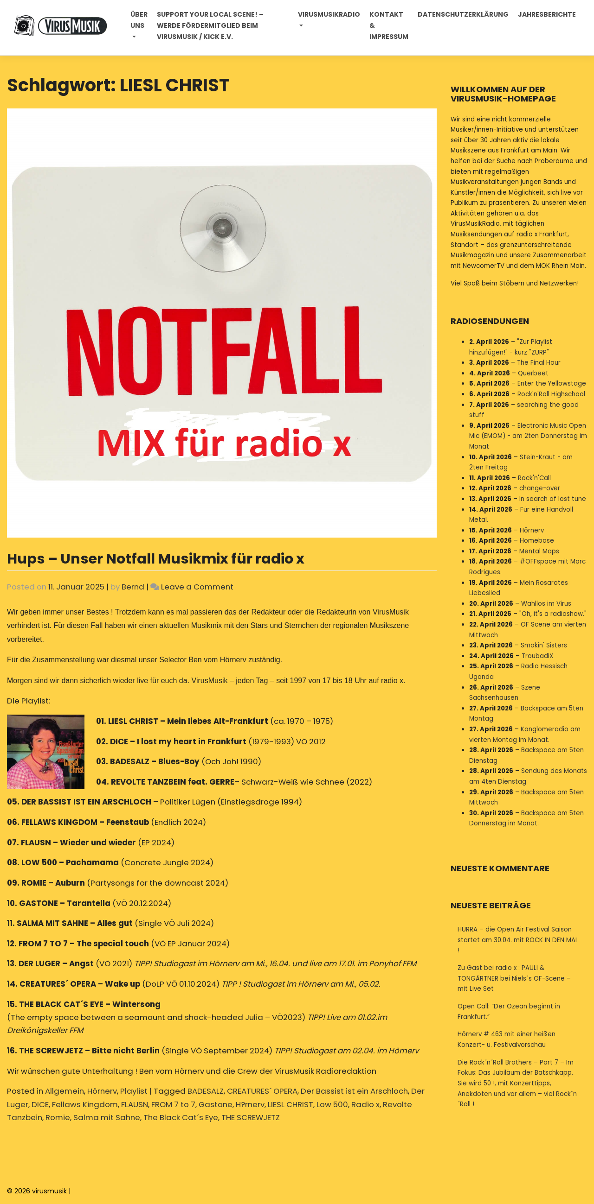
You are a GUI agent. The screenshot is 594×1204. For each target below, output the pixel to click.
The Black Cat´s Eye (180, 1117)
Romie (57, 1117)
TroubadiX (537, 656)
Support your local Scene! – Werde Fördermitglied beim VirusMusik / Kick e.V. (210, 26)
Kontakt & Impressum (388, 26)
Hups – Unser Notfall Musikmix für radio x (155, 559)
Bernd (133, 586)
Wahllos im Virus (546, 603)
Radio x (365, 1104)
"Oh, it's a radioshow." (553, 613)
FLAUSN (134, 1104)
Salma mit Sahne (106, 1117)
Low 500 (332, 1104)
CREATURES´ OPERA (262, 1090)
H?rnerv (250, 1104)
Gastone (215, 1104)
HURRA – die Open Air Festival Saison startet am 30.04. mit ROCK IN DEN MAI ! (517, 940)
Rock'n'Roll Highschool (551, 394)
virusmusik (49, 1191)
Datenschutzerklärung (462, 14)
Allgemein (64, 1090)
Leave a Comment (197, 586)
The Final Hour (539, 362)
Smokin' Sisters (544, 645)
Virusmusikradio (328, 14)
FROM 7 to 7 (173, 1104)
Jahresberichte (546, 14)
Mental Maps (539, 551)
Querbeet (533, 373)
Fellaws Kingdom (85, 1104)
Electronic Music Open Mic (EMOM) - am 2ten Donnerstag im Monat (528, 436)
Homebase (537, 540)
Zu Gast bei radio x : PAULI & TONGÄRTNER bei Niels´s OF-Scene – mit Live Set (514, 978)
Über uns (139, 20)
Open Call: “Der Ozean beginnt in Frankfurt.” (509, 1011)
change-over (539, 488)
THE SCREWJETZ (250, 1117)
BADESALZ (205, 1090)
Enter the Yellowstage (551, 383)
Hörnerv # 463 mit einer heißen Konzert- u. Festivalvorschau (506, 1039)
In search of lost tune (552, 498)
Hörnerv (102, 1090)
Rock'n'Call (534, 478)
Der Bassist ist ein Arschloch (354, 1090)
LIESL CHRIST (290, 1104)
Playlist (134, 1090)
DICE (40, 1104)
